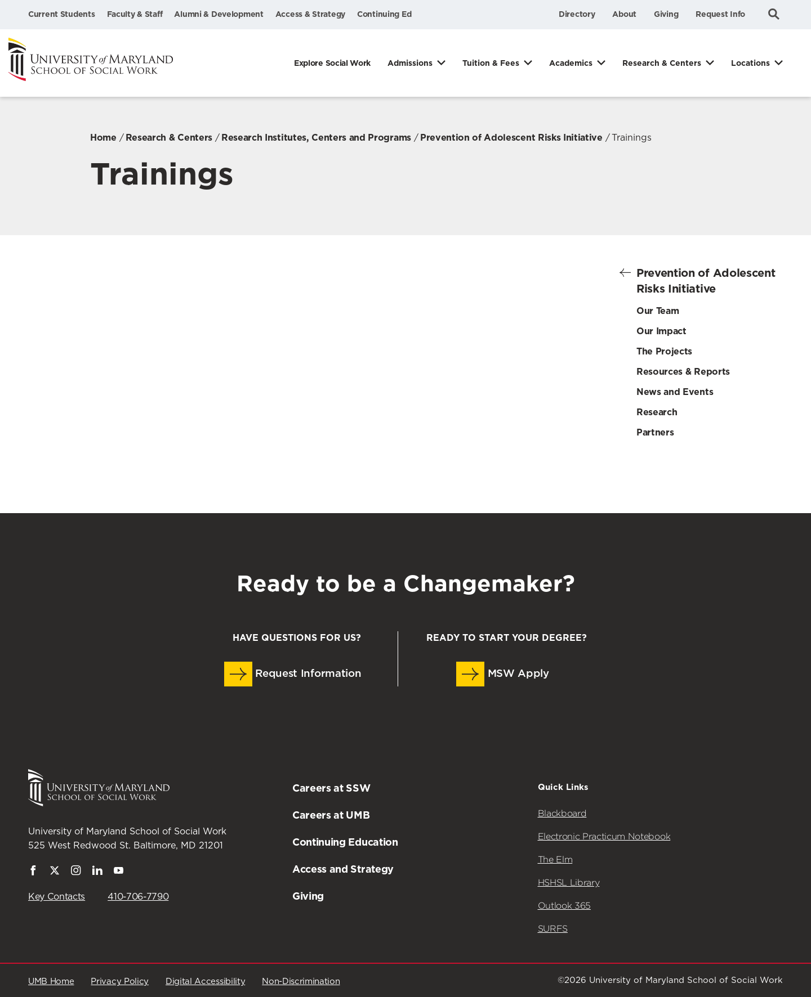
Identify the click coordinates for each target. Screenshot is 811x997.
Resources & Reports (683, 371)
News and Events (674, 392)
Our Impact (661, 331)
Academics (570, 63)
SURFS (553, 928)
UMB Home (51, 981)
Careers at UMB (331, 815)
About (624, 14)
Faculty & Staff (135, 14)
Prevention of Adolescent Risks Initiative (511, 137)
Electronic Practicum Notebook (604, 836)
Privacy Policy (120, 981)
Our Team (657, 311)
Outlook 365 (564, 905)
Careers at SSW (331, 788)
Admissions (410, 63)
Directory (577, 14)
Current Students (61, 14)
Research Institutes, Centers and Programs (316, 137)
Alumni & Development (218, 14)
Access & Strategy (310, 14)
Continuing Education (345, 842)
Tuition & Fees (490, 63)
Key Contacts (56, 896)
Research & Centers (661, 63)
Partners (655, 432)
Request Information (293, 674)
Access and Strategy (343, 869)
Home (103, 137)
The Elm (555, 859)
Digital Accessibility (205, 981)
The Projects (664, 351)
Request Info (720, 14)
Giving (666, 14)
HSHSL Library (569, 882)
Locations (750, 63)
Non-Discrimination (301, 981)
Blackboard (562, 813)
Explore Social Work (332, 63)
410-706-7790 (138, 896)
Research (656, 412)
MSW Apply (502, 674)
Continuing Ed (384, 14)
